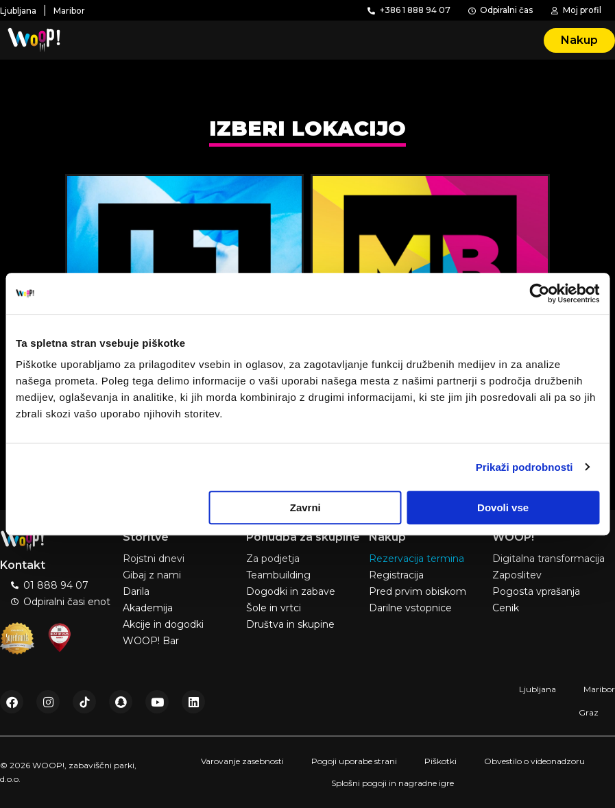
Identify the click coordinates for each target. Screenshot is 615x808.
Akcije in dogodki (163, 624)
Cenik (505, 608)
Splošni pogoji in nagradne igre (392, 783)
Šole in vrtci (273, 608)
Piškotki (440, 761)
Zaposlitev (517, 575)
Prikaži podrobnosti (524, 467)
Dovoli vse (503, 507)
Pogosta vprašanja (536, 591)
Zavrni (305, 507)
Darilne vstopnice (410, 608)
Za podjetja (273, 558)
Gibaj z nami (152, 575)
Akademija (148, 608)
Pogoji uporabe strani (354, 761)
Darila (136, 591)
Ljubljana (537, 689)
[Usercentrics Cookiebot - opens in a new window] (539, 293)
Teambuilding (278, 575)
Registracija (396, 575)
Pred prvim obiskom (417, 591)
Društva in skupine (290, 624)
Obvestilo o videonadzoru (534, 761)
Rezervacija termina (416, 558)
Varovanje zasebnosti (242, 761)
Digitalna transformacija (548, 558)
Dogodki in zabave (290, 591)
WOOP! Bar (151, 641)
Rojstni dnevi (153, 558)
